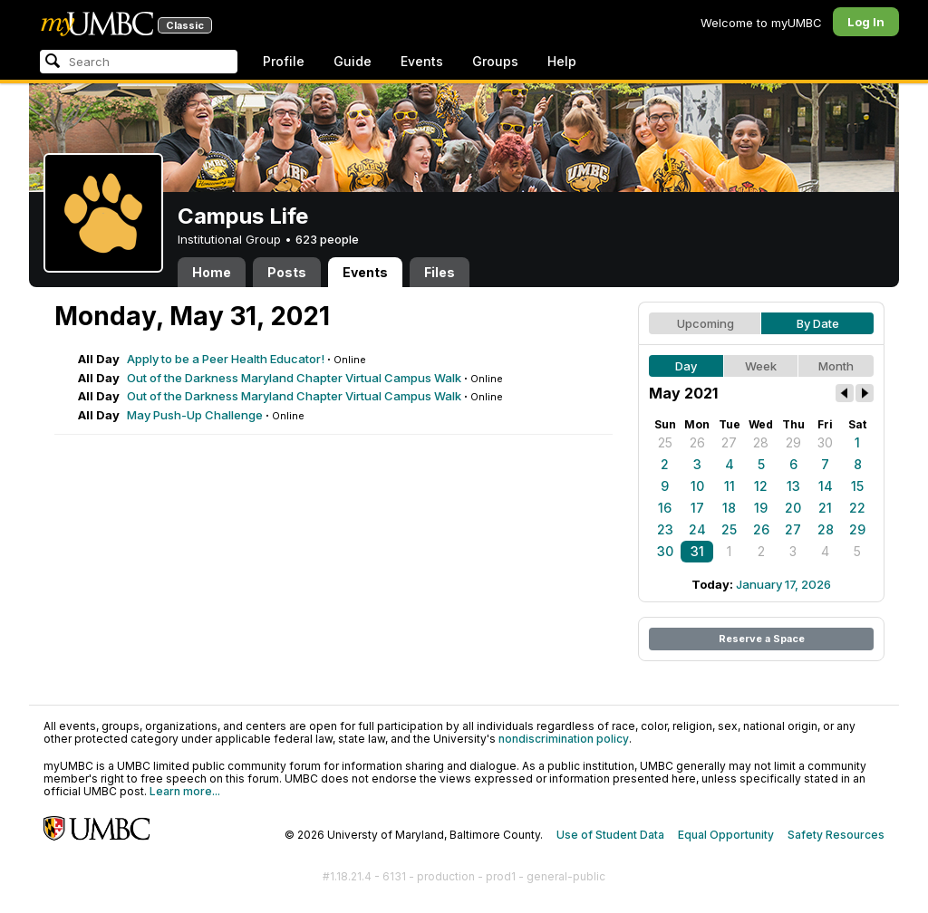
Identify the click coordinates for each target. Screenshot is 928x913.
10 (697, 486)
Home (211, 272)
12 (761, 486)
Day (686, 366)
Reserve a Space (762, 638)
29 (793, 442)
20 (793, 507)
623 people (327, 239)
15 (857, 486)
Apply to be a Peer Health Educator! (225, 358)
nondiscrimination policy (563, 738)
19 (761, 507)
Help (561, 61)
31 (697, 551)
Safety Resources (836, 834)
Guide (353, 61)
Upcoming (705, 323)
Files (439, 272)
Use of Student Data (610, 834)
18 (729, 507)
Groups (495, 61)
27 (729, 442)
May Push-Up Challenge (195, 415)
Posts (286, 272)
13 (793, 486)
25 (665, 442)
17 (697, 507)
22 (857, 507)
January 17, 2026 (783, 584)
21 (825, 507)
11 (729, 486)
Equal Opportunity (726, 834)
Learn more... (185, 791)
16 (665, 507)
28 (760, 442)
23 (665, 529)
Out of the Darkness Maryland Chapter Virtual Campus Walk (294, 377)
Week (761, 366)
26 (697, 442)
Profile (283, 61)
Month (836, 366)
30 (825, 442)
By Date (818, 323)
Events (422, 61)
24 (697, 529)
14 (825, 486)
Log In (865, 21)
